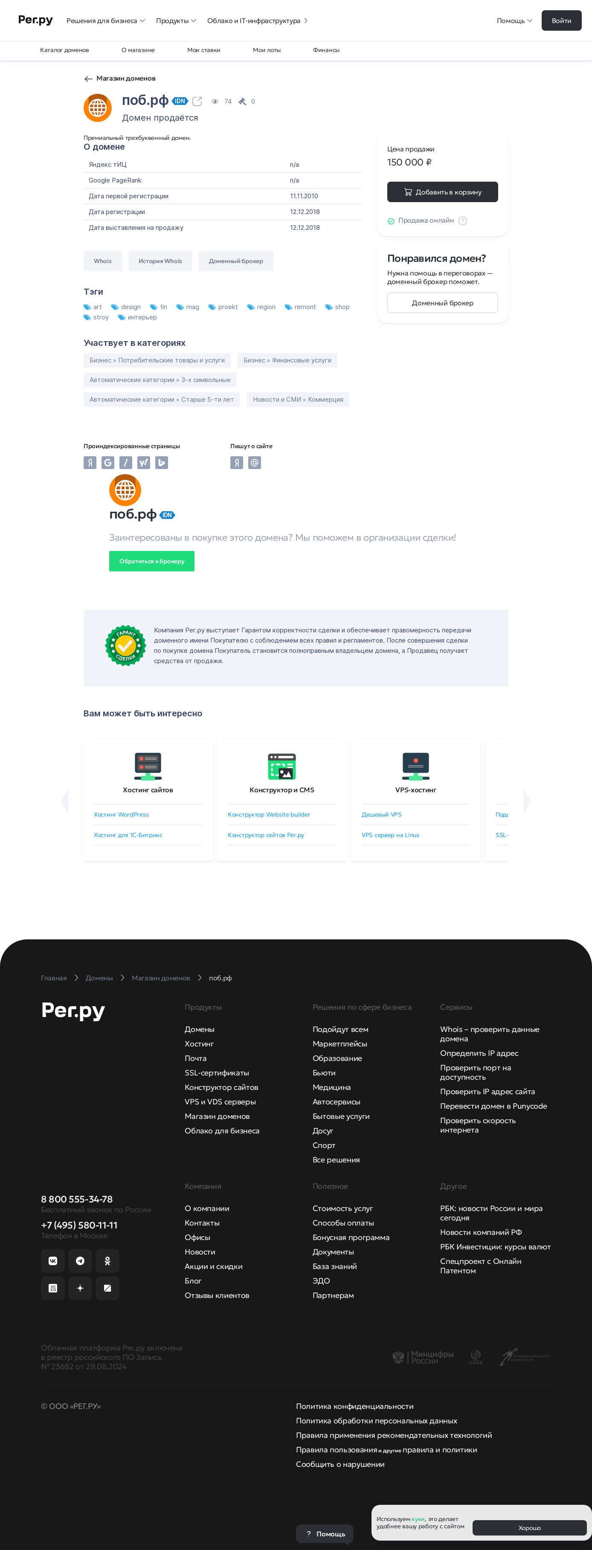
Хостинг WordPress (121, 814)
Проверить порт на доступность (475, 1072)
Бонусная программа (351, 1237)
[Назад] (64, 801)
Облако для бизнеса (222, 1131)
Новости (200, 1252)
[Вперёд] (527, 801)
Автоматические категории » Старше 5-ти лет (162, 399)
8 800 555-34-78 (77, 1199)
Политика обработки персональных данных (376, 1420)
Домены (200, 1029)
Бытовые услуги (341, 1116)
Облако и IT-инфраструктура (258, 20)
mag (189, 307)
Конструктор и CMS (282, 789)
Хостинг (199, 1044)
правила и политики (440, 1449)
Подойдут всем (340, 1029)
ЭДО (321, 1281)
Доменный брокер (442, 302)
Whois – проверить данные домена (489, 1033)
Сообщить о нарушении (340, 1464)
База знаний (335, 1266)
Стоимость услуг (343, 1208)
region (262, 307)
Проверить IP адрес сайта (487, 1091)
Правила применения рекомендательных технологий (394, 1435)
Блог (193, 1281)
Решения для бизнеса (106, 20)
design (126, 307)
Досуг (323, 1131)
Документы (333, 1252)
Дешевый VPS (382, 814)
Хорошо (530, 1528)
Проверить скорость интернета (478, 1125)
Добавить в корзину (448, 192)
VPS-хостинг (415, 789)
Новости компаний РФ (481, 1232)
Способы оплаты (343, 1223)
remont (301, 307)
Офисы (197, 1237)
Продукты (176, 20)
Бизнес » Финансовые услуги (287, 360)
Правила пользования (336, 1449)
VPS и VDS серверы (220, 1102)
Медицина (332, 1087)
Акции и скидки (213, 1266)
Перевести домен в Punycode (493, 1106)
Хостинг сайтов (148, 789)
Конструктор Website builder (269, 814)
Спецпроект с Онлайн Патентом (480, 1265)
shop (337, 307)
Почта (195, 1058)
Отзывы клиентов (217, 1295)
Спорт (324, 1145)
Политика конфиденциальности (354, 1406)
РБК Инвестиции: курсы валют (495, 1247)
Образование (337, 1058)
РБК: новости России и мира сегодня (491, 1213)
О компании (207, 1208)
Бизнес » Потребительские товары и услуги (157, 360)
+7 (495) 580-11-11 (79, 1225)
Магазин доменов (125, 78)
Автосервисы (336, 1102)
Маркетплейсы (340, 1044)
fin (159, 307)
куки (418, 1519)
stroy (97, 317)
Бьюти (324, 1073)
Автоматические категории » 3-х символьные (160, 380)
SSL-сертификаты (217, 1073)
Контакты (202, 1223)
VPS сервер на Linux (390, 835)
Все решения (336, 1160)
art (94, 307)
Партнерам (333, 1295)
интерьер (137, 317)
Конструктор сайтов (221, 1087)
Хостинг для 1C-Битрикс (128, 835)
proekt (224, 307)
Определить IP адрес (479, 1053)
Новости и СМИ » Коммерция (298, 399)
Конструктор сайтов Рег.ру (266, 835)
